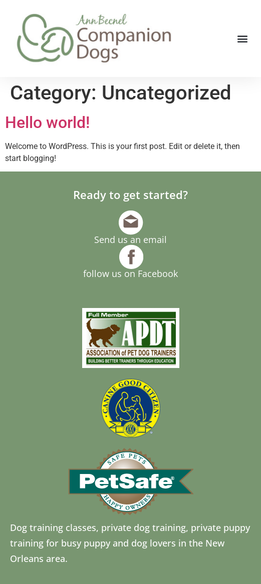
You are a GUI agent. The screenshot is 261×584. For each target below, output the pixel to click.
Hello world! (47, 122)
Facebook (158, 274)
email (155, 240)
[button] (242, 38)
